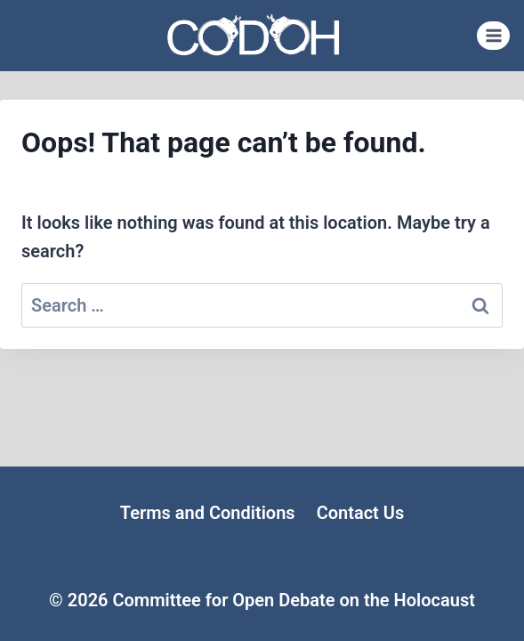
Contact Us (361, 512)
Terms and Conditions (207, 512)
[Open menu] (493, 35)
